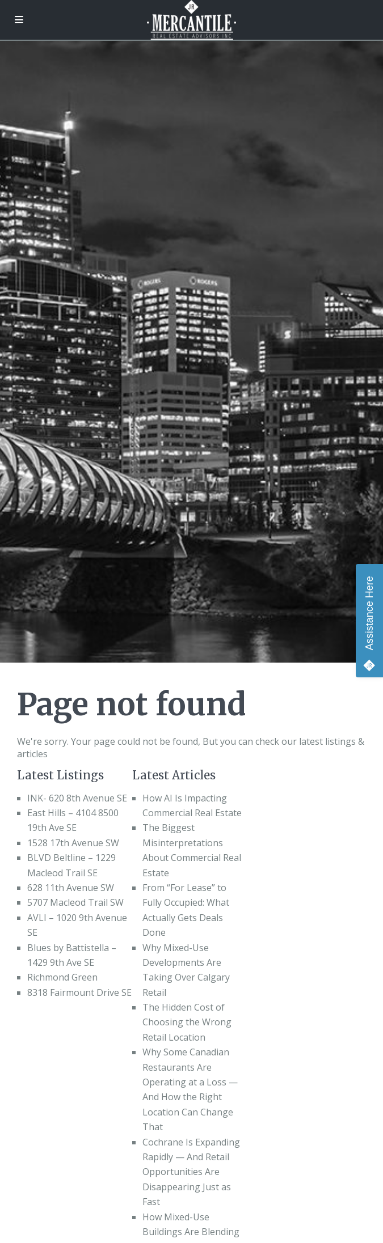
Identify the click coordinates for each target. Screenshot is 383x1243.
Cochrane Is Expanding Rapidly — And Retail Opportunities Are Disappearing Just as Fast (191, 1172)
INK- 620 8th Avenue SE (77, 798)
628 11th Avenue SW (70, 887)
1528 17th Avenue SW (73, 843)
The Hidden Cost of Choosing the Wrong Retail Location (187, 1022)
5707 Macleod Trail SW (75, 902)
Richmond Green (62, 977)
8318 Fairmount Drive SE (79, 992)
